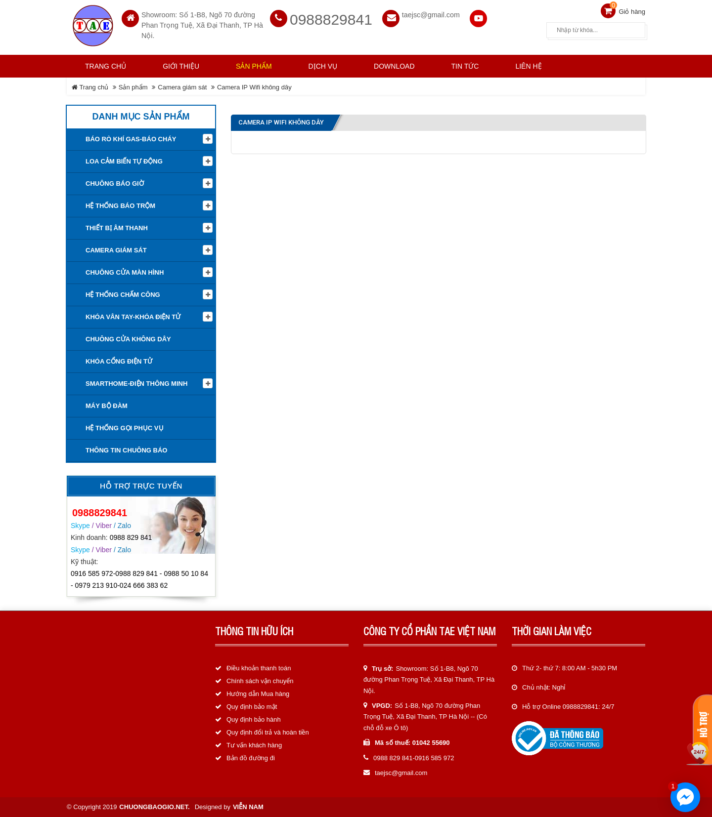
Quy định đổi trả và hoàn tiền (267, 732)
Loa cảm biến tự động (124, 161)
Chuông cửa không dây (128, 339)
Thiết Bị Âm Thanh (117, 228)
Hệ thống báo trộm (120, 205)
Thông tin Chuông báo (126, 450)
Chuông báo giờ (115, 183)
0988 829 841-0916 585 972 (413, 758)
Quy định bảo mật (251, 706)
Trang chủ (105, 66)
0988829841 (331, 19)
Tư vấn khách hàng (254, 745)
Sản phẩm (133, 87)
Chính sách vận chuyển (259, 681)
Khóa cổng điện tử (119, 361)
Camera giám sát (182, 87)
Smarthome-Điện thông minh (136, 383)
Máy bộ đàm (107, 405)
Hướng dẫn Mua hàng (257, 693)
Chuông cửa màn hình (125, 272)
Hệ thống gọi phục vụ (125, 428)
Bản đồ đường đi (250, 758)
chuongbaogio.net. (154, 807)
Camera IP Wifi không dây (254, 87)
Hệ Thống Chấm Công (123, 294)
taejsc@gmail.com (431, 15)
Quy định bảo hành (253, 719)
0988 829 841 (131, 537)
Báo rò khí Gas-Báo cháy (131, 139)
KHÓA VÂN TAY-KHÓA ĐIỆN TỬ (133, 317)
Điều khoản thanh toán (258, 668)
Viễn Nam (248, 807)
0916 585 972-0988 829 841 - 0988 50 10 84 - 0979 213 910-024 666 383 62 (139, 579)
